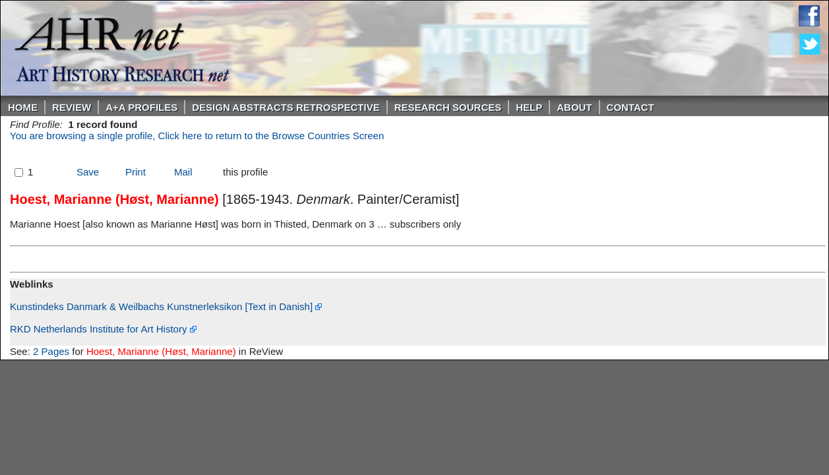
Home (23, 107)
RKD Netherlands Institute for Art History (103, 328)
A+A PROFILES (141, 107)
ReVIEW (71, 107)
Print (135, 171)
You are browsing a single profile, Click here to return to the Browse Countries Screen (197, 135)
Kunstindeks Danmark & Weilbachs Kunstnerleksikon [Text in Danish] (166, 306)
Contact (630, 107)
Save (88, 171)
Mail (183, 171)
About (574, 107)
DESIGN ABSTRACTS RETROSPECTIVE (285, 107)
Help (529, 107)
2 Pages (51, 351)
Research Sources (448, 107)
